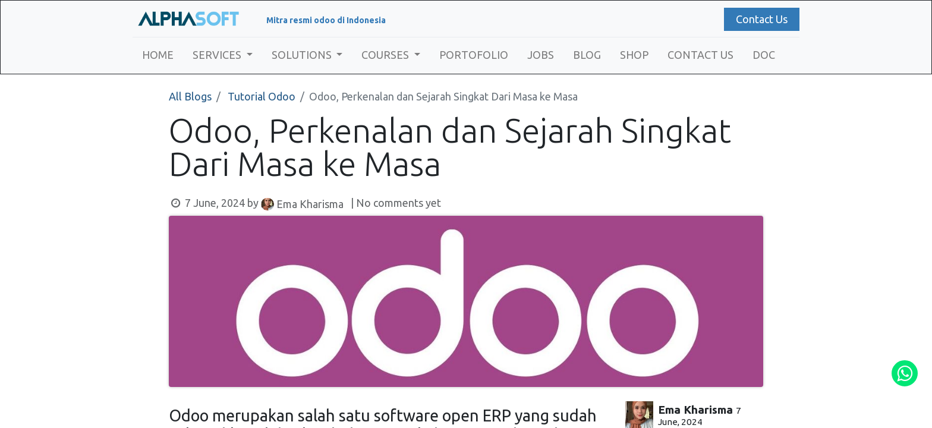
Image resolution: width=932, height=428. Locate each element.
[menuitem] (161, 55)
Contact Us (758, 19)
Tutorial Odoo (261, 96)
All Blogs (190, 96)
